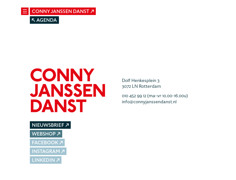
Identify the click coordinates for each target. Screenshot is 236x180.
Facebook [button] (47, 142)
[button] (72, 91)
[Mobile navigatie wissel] (25, 11)
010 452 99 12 (155, 95)
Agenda (44, 20)
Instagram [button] (48, 151)
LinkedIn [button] (46, 160)
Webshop (46, 133)
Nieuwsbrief (50, 125)
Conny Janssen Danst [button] (63, 11)
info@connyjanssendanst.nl (149, 101)
